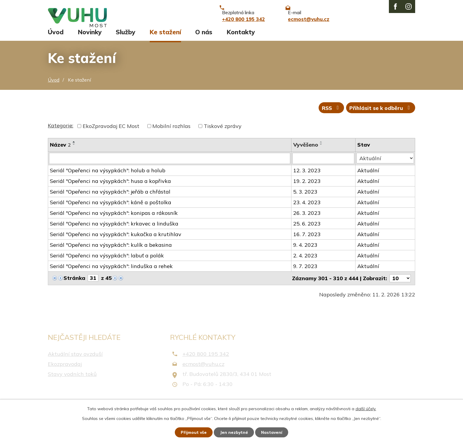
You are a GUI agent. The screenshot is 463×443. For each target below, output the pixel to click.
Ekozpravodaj (65, 370)
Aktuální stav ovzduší (75, 360)
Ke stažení (165, 37)
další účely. (366, 408)
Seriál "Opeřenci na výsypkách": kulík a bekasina (111, 251)
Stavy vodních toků (72, 380)
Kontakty (241, 37)
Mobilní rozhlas (171, 132)
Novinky (90, 37)
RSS (330, 114)
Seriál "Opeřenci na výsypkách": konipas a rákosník (114, 219)
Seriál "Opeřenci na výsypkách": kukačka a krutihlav (115, 240)
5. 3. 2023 (305, 198)
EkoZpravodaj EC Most (111, 132)
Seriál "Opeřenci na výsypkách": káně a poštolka (110, 208)
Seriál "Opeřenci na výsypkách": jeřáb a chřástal (110, 198)
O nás (203, 37)
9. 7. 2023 (305, 272)
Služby (125, 37)
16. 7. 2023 (307, 240)
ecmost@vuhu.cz (203, 370)
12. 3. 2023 (307, 176)
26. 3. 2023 (307, 219)
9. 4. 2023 (305, 251)
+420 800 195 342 (205, 360)
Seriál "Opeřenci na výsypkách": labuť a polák (107, 262)
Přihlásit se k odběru (380, 114)
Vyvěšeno (305, 151)
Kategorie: (60, 132)
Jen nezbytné (234, 432)
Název (60, 151)
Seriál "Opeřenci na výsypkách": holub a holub (107, 176)
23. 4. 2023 (307, 208)
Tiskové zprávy (223, 132)
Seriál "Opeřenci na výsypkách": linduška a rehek (111, 272)
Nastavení (273, 432)
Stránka (74, 284)
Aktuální (368, 176)
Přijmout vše (193, 432)
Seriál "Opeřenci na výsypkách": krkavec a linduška (114, 230)
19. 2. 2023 (307, 187)
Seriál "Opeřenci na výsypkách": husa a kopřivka (110, 187)
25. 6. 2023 (307, 230)
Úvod (55, 37)
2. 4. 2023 (305, 262)
